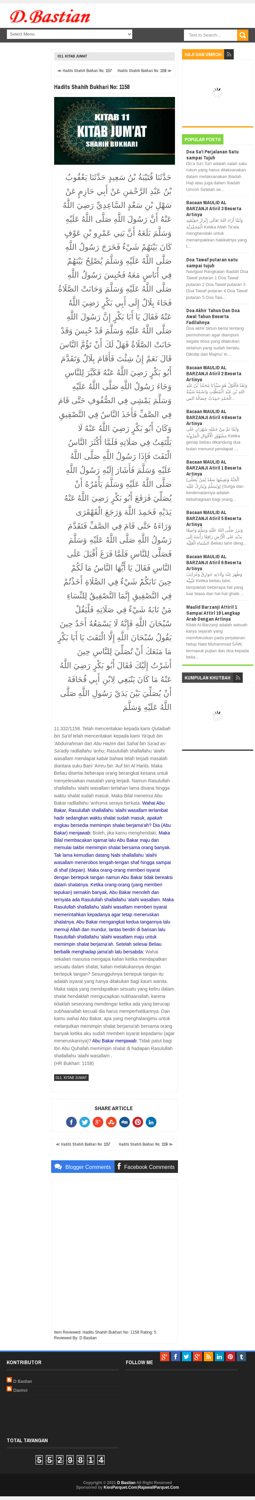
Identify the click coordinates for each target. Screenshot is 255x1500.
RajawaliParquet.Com (158, 1487)
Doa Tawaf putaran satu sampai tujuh (212, 262)
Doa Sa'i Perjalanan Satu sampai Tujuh (212, 154)
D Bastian (22, 1381)
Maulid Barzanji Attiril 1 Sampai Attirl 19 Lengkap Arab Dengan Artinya (213, 612)
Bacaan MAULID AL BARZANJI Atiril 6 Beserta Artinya (213, 562)
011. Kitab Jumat (72, 56)
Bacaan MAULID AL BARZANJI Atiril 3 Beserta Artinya (213, 208)
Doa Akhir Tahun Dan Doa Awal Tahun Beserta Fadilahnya (213, 316)
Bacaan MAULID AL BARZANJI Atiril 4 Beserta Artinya (213, 417)
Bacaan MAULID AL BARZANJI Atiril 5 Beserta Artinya (213, 518)
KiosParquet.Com (120, 1487)
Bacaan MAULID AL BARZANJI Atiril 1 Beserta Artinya (213, 467)
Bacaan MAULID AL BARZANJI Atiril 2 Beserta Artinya (213, 373)
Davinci (20, 1390)
